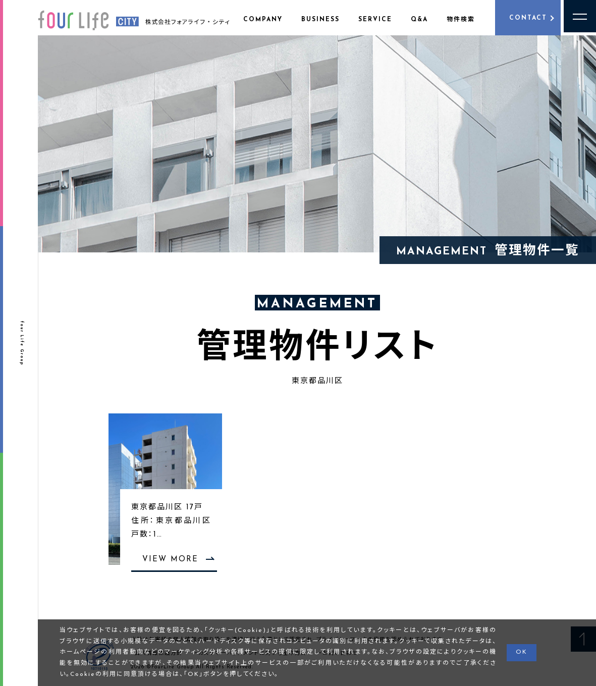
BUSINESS (320, 20)
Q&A (419, 20)
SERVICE (375, 20)
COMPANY (263, 20)
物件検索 (461, 20)
